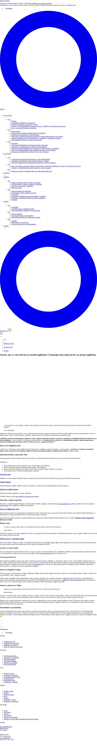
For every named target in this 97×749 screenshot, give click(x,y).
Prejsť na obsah (4, 1)
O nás (5, 710)
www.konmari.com (38, 564)
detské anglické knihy (64, 504)
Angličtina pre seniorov (11, 645)
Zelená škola (7, 716)
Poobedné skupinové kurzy (12, 677)
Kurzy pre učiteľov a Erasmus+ (13, 647)
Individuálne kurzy (9, 680)
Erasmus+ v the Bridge (11, 717)
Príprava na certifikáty (10, 663)
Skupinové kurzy (9, 673)
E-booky (6, 693)
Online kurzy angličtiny (11, 675)
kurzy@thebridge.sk (6, 727)
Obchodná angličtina (10, 661)
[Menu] (1, 336)
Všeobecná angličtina (10, 656)
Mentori (6, 714)
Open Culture (4, 505)
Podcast (6, 698)
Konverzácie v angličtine (11, 657)
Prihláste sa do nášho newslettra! (43, 3)
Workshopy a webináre (11, 682)
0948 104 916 (4, 728)
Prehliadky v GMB (9, 700)
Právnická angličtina (10, 664)
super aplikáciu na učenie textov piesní (27, 496)
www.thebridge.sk (5, 738)
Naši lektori (7, 712)
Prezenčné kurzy (9, 679)
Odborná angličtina (9, 659)
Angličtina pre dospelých (11, 643)
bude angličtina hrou (46, 553)
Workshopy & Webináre (11, 701)
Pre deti (6, 351)
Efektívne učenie (9, 343)
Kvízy (5, 696)
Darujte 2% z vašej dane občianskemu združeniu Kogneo (21, 719)
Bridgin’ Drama (8, 691)
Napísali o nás (8, 347)
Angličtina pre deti (9, 642)
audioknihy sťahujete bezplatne (71, 580)
